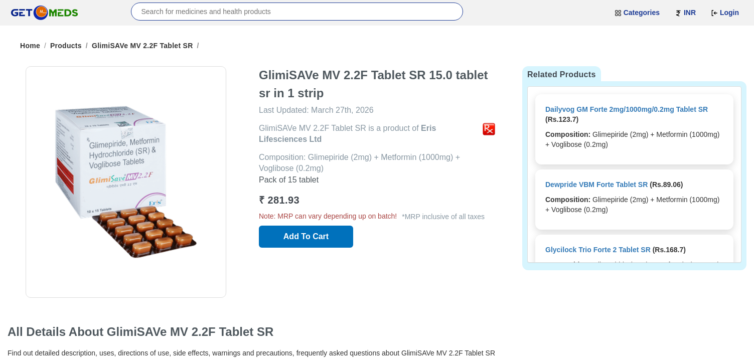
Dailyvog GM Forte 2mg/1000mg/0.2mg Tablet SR (626, 109)
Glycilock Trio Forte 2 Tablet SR (598, 250)
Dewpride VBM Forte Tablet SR (596, 184)
